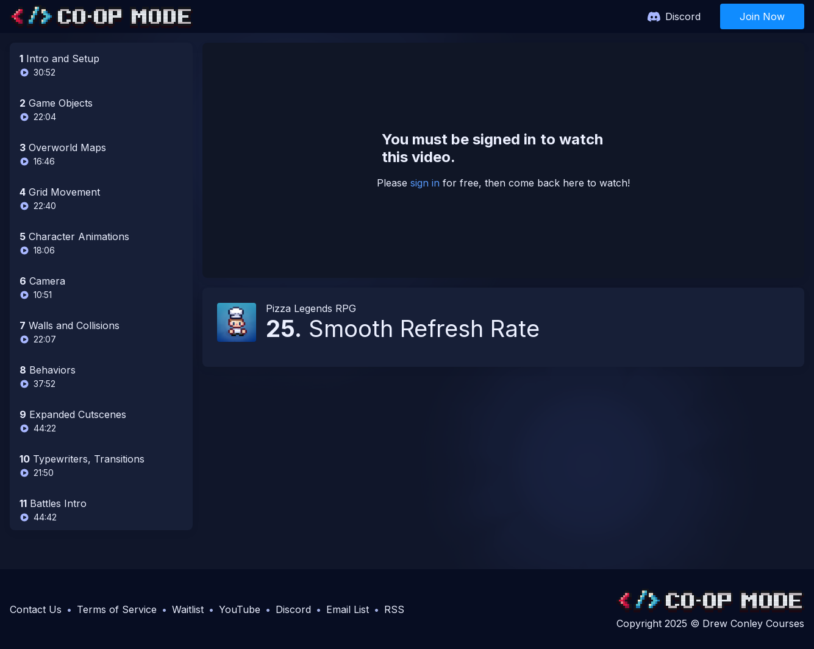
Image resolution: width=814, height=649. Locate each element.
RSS (394, 609)
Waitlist (188, 609)
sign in (425, 183)
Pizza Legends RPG (311, 308)
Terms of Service (117, 609)
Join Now (762, 16)
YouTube (239, 609)
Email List (347, 609)
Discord (683, 16)
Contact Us (36, 609)
